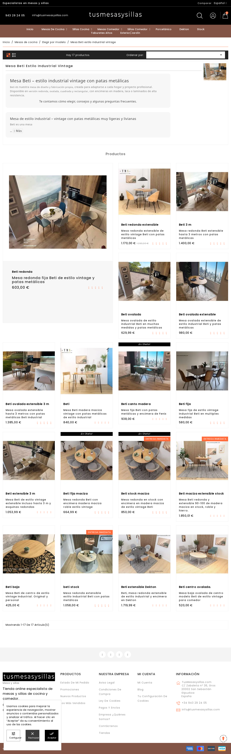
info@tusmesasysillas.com (201, 709)
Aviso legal (107, 682)
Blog (141, 689)
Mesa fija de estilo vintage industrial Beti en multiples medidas (199, 413)
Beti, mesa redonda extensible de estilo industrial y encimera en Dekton (144, 596)
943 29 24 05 (15, 15)
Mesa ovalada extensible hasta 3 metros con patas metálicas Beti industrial (25, 413)
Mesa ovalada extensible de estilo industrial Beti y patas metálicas (200, 324)
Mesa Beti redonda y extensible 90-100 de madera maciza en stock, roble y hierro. (200, 505)
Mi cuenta (146, 674)
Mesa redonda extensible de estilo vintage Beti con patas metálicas (143, 234)
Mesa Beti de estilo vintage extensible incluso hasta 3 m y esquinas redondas (28, 503)
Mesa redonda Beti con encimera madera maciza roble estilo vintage (82, 503)
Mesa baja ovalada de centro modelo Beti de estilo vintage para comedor (201, 596)
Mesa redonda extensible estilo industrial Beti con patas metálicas (86, 596)
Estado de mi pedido (74, 682)
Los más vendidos (72, 703)
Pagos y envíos (109, 707)
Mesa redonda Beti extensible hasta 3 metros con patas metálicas (201, 234)
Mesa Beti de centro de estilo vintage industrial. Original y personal (28, 596)
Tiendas (104, 733)
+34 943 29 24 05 (194, 703)
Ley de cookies (109, 701)
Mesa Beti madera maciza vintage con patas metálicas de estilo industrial (85, 413)
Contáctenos (108, 726)
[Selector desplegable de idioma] (220, 3)
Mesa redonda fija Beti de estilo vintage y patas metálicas (53, 279)
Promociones (69, 689)
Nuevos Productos (73, 696)
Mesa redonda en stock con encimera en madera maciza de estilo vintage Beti (142, 503)
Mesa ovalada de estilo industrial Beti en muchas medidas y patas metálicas (141, 324)
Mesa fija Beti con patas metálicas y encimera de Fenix (143, 412)
